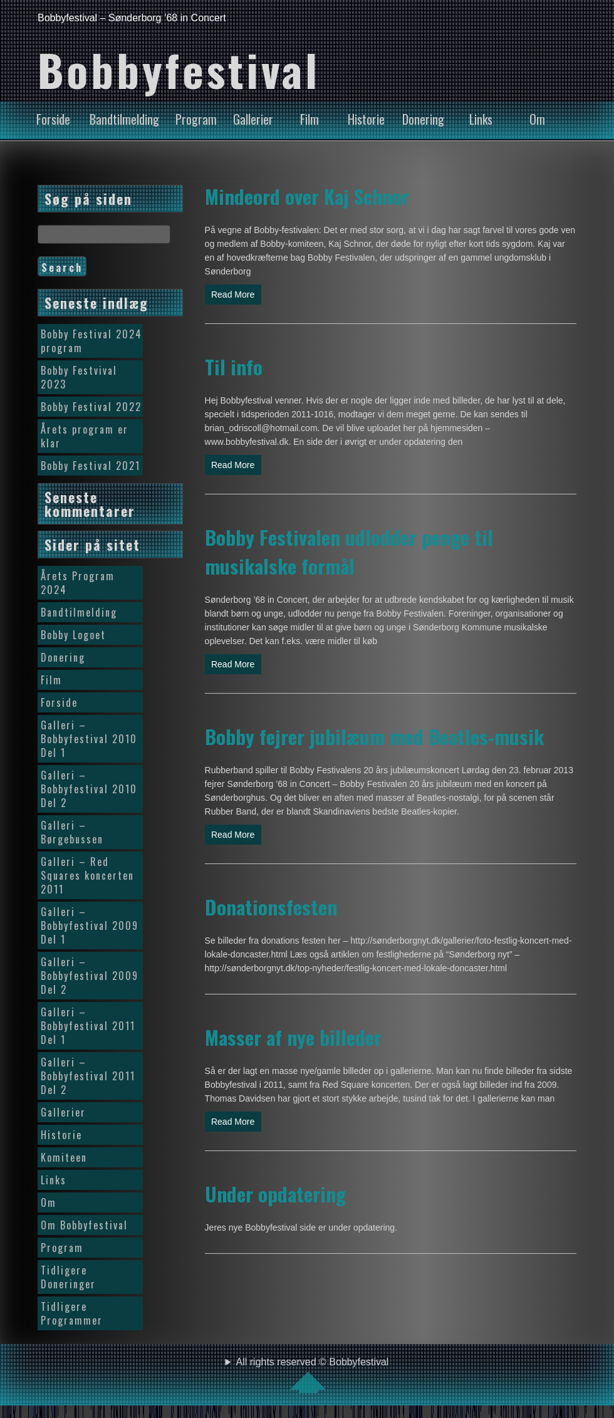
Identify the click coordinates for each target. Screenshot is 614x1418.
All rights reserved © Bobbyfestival (312, 1375)
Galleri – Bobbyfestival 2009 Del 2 (89, 975)
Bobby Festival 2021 (90, 465)
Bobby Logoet (73, 634)
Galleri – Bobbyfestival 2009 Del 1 (89, 925)
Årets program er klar (84, 436)
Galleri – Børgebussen (72, 832)
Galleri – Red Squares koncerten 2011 (87, 875)
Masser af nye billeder (293, 1037)
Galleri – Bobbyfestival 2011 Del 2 (88, 1076)
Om (537, 119)
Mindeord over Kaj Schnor (307, 196)
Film (309, 119)
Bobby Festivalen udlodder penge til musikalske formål (349, 551)
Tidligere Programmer (72, 1313)
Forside (53, 119)
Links (480, 119)
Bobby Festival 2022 (91, 406)
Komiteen (64, 1157)
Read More (232, 294)
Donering (423, 119)
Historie (366, 119)
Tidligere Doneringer (68, 1277)
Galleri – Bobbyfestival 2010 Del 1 (89, 738)
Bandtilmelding (124, 119)
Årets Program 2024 (78, 582)
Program (196, 119)
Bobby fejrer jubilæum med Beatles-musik (374, 736)
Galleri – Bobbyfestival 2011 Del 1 (88, 1025)
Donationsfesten (271, 906)
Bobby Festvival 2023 (79, 377)
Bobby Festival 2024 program (91, 340)
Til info (234, 366)
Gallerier (253, 119)
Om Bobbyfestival (84, 1225)
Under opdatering (275, 1193)
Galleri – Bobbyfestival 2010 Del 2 (89, 789)
